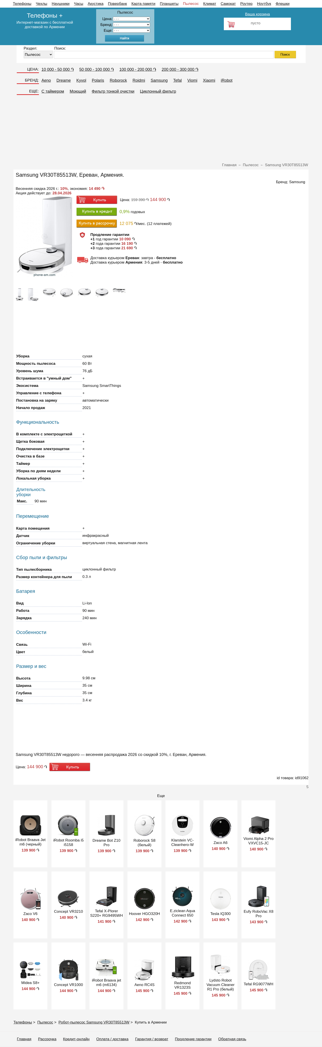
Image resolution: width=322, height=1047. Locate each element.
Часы (78, 4)
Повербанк (117, 4)
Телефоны (22, 4)
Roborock (118, 80)
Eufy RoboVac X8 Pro (258, 913)
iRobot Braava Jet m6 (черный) (30, 842)
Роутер (246, 4)
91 (131, 30)
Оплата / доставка (112, 1039)
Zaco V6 (30, 914)
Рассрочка (47, 1039)
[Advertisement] (161, 129)
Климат (209, 4)
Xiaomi (209, 80)
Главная (24, 1039)
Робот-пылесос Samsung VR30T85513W (94, 1022)
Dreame (64, 80)
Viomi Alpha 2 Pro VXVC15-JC (259, 841)
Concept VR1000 (68, 985)
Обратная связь (232, 1039)
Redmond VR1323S (182, 985)
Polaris (98, 80)
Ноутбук (264, 4)
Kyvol (81, 80)
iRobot (226, 80)
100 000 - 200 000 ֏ (137, 69)
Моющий (78, 91)
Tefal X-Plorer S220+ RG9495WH (106, 913)
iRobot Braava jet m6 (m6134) (106, 982)
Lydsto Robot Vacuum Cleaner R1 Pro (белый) (220, 984)
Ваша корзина (257, 14)
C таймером (53, 91)
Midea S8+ (30, 983)
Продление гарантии (193, 1039)
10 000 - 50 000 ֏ (58, 69)
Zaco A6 (220, 843)
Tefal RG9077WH (258, 984)
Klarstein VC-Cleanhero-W (182, 842)
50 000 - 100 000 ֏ (96, 69)
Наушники (61, 4)
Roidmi (139, 80)
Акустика (95, 4)
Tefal (177, 80)
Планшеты (169, 4)
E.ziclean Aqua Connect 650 (182, 913)
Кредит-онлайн (76, 1039)
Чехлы (41, 4)
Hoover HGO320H (144, 914)
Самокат (228, 4)
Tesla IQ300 (220, 914)
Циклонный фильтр (158, 91)
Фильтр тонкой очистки (113, 91)
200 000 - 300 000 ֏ (180, 69)
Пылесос (191, 4)
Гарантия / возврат (151, 1039)
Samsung (159, 80)
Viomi (192, 80)
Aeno (46, 80)
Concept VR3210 (68, 911)
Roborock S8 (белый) (144, 842)
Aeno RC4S (144, 985)
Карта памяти (143, 4)
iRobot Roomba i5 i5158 (68, 842)
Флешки (282, 4)
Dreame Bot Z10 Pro (107, 842)
